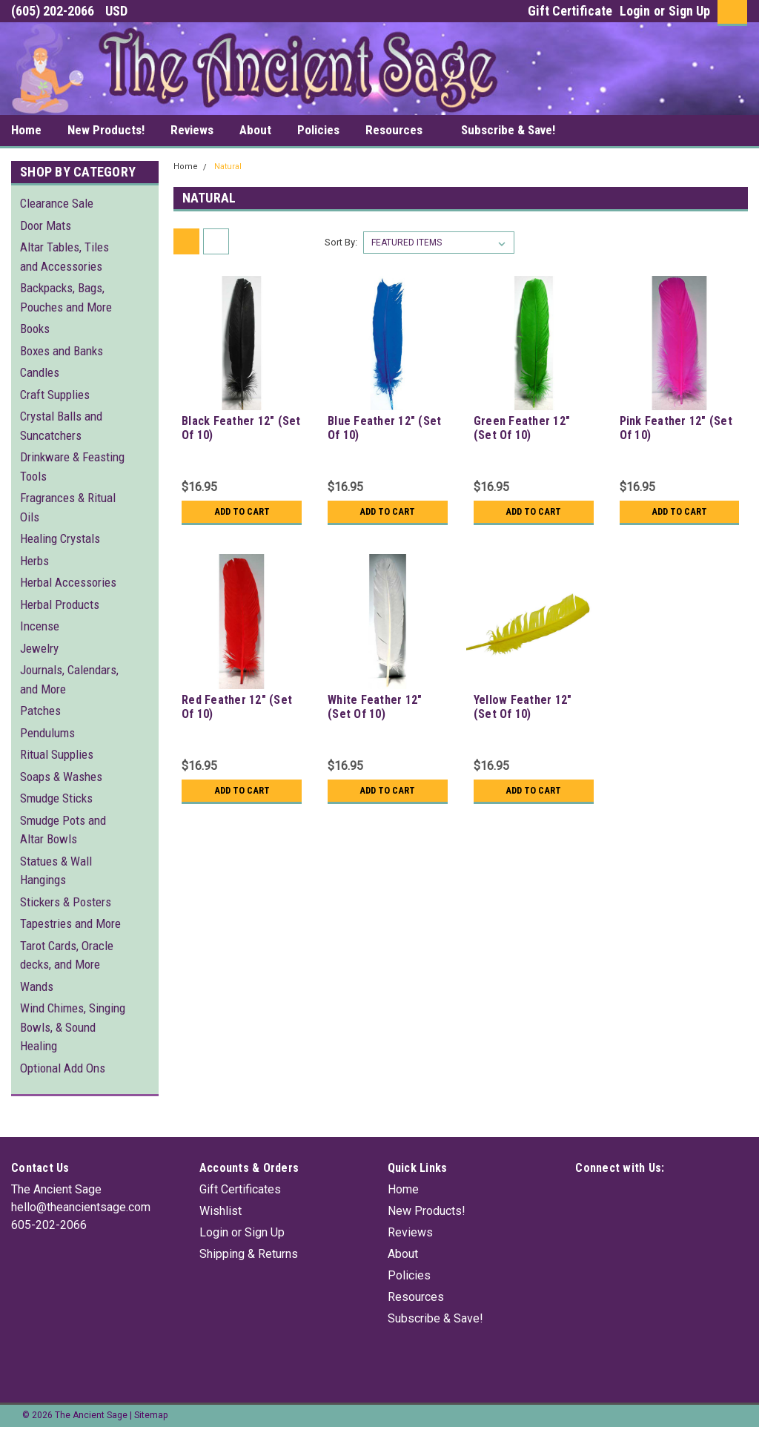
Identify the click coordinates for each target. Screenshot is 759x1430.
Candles (39, 372)
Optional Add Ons (62, 1068)
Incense (39, 626)
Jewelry (39, 648)
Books (35, 328)
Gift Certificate (570, 11)
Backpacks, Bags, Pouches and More (66, 297)
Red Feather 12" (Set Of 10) (237, 707)
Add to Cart (242, 512)
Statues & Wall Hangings (56, 871)
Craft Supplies (55, 394)
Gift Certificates (240, 1189)
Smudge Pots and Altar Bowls (63, 830)
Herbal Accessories (68, 582)
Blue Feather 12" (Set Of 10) (384, 428)
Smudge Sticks (56, 798)
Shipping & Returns (248, 1254)
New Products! (106, 129)
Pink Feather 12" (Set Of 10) (676, 428)
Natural (228, 166)
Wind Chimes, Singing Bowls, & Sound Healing (72, 1027)
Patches (40, 710)
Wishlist (220, 1211)
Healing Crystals (60, 538)
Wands (36, 986)
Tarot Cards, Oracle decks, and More (66, 955)
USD (122, 11)
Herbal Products (59, 604)
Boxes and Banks (61, 350)
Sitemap (151, 1415)
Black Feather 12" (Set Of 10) (241, 428)
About (255, 129)
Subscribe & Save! (508, 129)
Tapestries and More (70, 923)
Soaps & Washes (61, 776)
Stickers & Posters (65, 901)
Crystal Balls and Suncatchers (61, 426)
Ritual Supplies (56, 754)
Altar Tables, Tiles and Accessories (64, 257)
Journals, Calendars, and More (69, 679)
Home (26, 129)
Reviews (191, 129)
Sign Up (689, 11)
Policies (318, 129)
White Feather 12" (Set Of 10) (375, 707)
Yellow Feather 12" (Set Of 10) (523, 707)
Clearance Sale (56, 203)
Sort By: (341, 242)
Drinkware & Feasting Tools (72, 466)
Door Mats (45, 225)
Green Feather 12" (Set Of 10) (522, 428)
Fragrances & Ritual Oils (68, 507)
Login (635, 11)
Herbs (34, 560)
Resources (400, 130)
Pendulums (47, 732)
